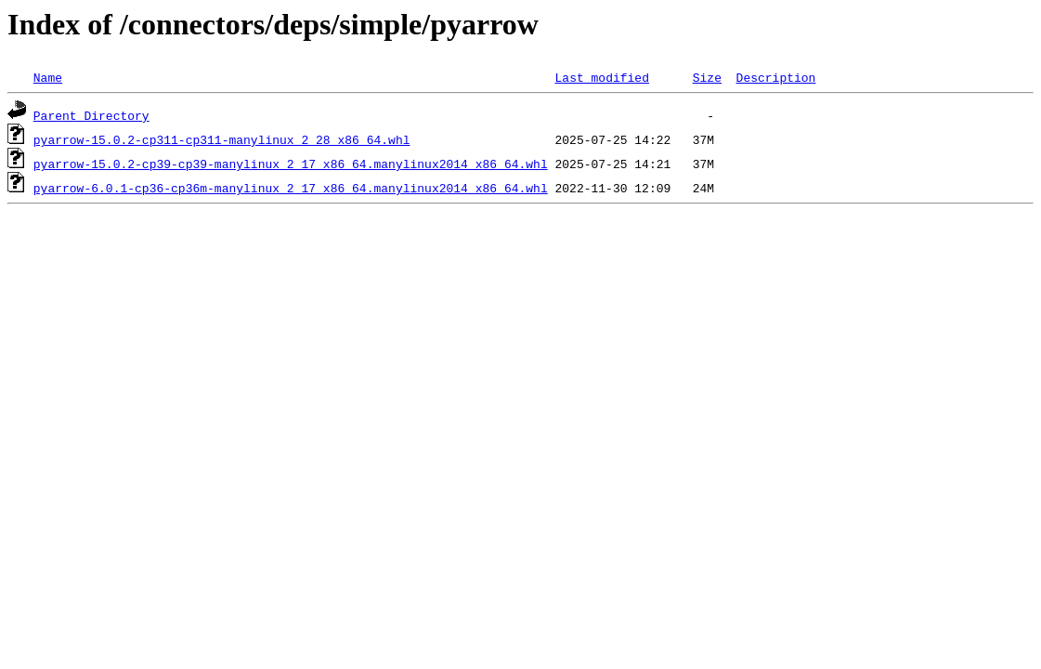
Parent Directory (91, 115)
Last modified (601, 77)
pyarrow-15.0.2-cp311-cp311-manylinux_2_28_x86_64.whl (221, 139)
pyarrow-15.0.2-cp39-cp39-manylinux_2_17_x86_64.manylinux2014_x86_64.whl (290, 163)
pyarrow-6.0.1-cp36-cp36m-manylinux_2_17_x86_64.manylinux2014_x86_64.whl (290, 187)
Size (707, 77)
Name (47, 77)
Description (775, 77)
